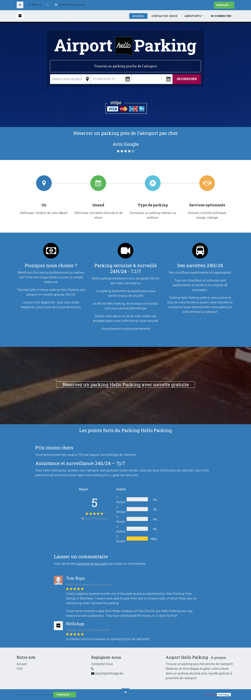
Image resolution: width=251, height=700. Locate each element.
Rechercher (187, 79)
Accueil (22, 664)
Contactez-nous (102, 664)
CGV (20, 669)
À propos (218, 657)
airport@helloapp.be (72, 4)
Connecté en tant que (91, 564)
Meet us (35, 4)
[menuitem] (138, 16)
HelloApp (224, 694)
